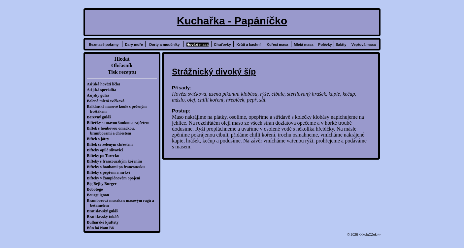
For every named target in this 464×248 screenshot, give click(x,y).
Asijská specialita (103, 89)
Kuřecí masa (277, 44)
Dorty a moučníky (164, 44)
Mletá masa (303, 44)
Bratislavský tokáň (104, 216)
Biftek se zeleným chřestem (111, 144)
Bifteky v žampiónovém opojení (115, 178)
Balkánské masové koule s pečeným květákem (118, 109)
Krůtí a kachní (249, 44)
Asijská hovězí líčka (105, 84)
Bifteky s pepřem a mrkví (110, 172)
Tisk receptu (122, 72)
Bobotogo (96, 189)
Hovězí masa (197, 44)
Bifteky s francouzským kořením (116, 161)
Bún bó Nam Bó (102, 228)
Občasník (122, 65)
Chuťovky (222, 44)
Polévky (325, 44)
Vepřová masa (363, 44)
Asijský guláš (99, 95)
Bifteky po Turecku (104, 155)
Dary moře (134, 44)
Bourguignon (99, 195)
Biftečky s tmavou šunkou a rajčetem (119, 122)
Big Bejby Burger (103, 183)
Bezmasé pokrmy (104, 44)
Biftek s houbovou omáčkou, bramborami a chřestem (112, 131)
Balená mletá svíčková (107, 101)
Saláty (341, 44)
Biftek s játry (99, 139)
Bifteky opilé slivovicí (106, 150)
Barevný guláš (100, 117)
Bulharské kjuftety (104, 222)
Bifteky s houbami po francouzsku (117, 167)
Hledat (121, 59)
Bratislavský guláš (104, 211)
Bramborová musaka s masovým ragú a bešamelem (122, 203)
